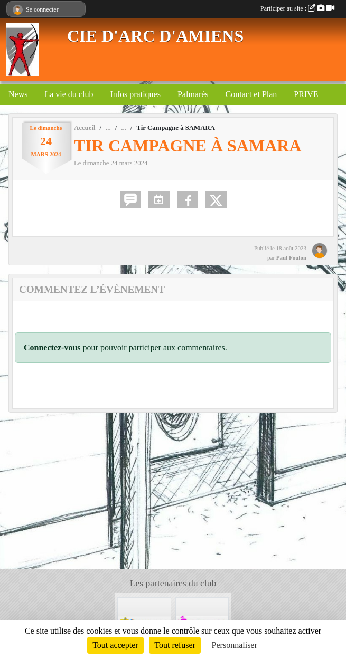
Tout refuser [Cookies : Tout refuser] (174, 645)
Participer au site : (297, 8)
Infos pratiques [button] (135, 94)
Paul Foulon (291, 257)
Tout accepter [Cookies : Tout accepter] (115, 645)
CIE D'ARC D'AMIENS (155, 35)
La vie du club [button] (68, 94)
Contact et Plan (251, 94)
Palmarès (193, 94)
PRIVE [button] (306, 94)
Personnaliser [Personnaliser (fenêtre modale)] (234, 645)
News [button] (17, 94)
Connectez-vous (52, 347)
